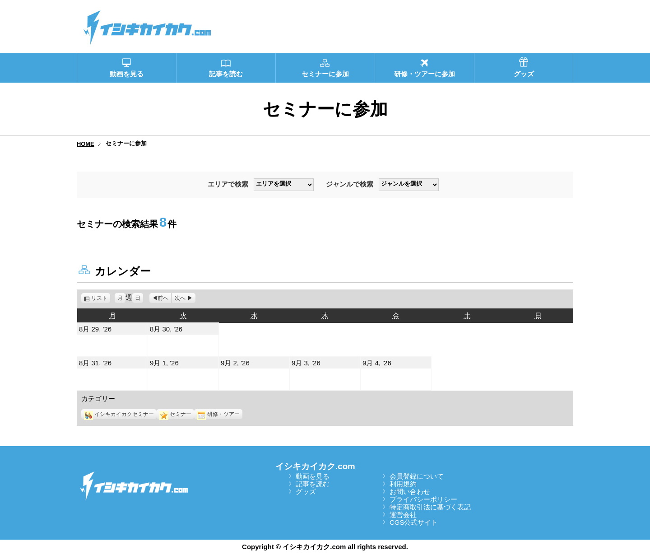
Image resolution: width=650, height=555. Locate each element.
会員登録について (417, 476)
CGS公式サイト (414, 522)
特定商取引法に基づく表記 (430, 507)
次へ (180, 298)
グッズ (306, 491)
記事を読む (313, 484)
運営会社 (403, 514)
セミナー (175, 414)
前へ (163, 298)
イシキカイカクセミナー (119, 414)
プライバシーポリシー (423, 499)
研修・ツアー (218, 414)
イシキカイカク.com (315, 466)
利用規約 (403, 484)
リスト (100, 298)
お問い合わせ (410, 491)
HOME (85, 143)
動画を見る (313, 476)
